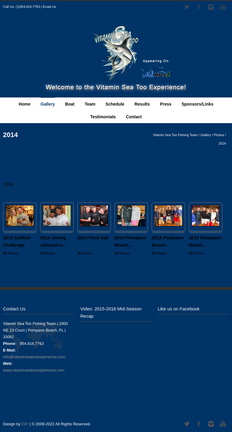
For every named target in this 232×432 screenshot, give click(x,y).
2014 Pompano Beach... (130, 241)
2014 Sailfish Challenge (17, 241)
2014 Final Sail (92, 237)
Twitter (187, 7)
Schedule (114, 104)
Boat (69, 104)
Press (165, 104)
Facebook (199, 7)
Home (25, 104)
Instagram (211, 7)
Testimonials (103, 116)
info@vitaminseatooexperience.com (34, 357)
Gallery (47, 104)
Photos (219, 135)
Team (90, 104)
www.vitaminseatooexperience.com (33, 370)
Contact (134, 116)
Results (142, 104)
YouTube (223, 7)
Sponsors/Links (197, 104)
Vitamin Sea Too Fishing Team (175, 135)
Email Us (49, 6)
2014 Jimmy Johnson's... (53, 241)
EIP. (24, 424)
